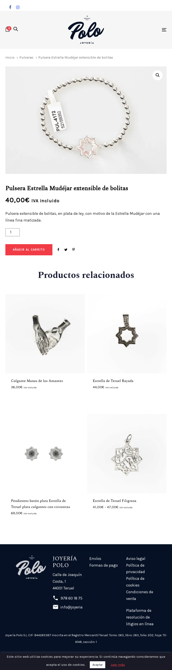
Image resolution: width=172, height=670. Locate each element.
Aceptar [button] (97, 664)
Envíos (95, 558)
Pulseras (26, 57)
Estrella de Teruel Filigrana (114, 501)
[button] (15, 29)
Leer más (118, 665)
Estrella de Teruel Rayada (113, 381)
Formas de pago (103, 565)
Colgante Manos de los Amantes (37, 381)
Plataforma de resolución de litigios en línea (140, 617)
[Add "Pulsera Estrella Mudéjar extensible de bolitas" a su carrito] (28, 249)
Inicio (10, 57)
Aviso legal (135, 558)
